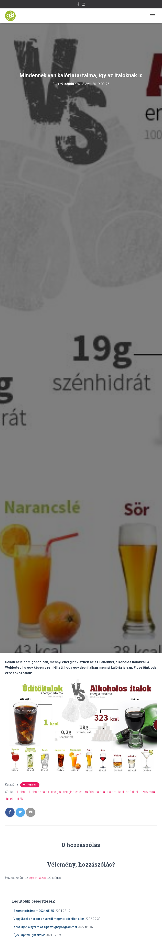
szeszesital (148, 792)
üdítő (9, 798)
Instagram (83, 5)
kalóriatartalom (106, 792)
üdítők (19, 798)
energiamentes (72, 792)
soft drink (132, 792)
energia (56, 792)
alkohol (21, 792)
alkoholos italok (38, 792)
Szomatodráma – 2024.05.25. (34, 910)
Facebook (78, 5)
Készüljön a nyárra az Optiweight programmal (45, 927)
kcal (121, 792)
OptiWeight (29, 785)
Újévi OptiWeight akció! (29, 935)
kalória (89, 792)
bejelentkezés (37, 877)
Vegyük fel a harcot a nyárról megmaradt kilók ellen (49, 918)
